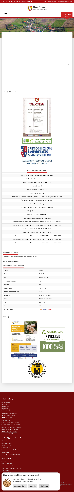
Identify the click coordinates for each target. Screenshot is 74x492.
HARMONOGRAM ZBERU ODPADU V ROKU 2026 (37, 182)
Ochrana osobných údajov (10, 434)
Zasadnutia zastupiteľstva (9, 413)
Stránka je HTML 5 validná (9, 432)
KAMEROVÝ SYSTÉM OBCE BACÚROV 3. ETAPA (37, 232)
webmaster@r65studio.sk (13, 450)
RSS (70, 2)
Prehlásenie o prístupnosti (10, 429)
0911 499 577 (16, 425)
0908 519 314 (8, 452)
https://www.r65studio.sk (12, 454)
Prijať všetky (44, 486)
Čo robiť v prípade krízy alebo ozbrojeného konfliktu (37, 200)
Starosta (4, 404)
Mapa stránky (6, 409)
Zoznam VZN (5, 406)
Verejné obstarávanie (8, 415)
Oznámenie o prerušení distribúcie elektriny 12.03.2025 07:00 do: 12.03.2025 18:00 (37, 225)
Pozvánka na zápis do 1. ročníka (37, 214)
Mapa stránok (61, 2)
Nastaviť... (32, 486)
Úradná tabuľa (50, 2)
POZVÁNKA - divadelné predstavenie (37, 179)
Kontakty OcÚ (6, 402)
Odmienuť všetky (20, 486)
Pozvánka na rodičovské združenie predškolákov (37, 218)
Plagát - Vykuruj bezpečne (37, 193)
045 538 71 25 (28, 2)
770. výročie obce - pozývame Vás (37, 211)
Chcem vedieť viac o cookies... (23, 481)
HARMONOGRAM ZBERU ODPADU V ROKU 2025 (37, 229)
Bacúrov (66, 15)
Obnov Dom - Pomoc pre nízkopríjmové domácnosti (37, 175)
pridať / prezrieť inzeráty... (11, 261)
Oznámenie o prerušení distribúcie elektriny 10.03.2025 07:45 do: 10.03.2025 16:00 (37, 222)
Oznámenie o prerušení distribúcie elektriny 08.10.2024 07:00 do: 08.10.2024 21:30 (37, 239)
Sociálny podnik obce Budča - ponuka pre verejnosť (37, 207)
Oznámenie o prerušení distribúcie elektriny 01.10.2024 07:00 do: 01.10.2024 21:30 (37, 243)
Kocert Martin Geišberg (37, 204)
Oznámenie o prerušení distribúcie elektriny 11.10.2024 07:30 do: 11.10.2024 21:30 (37, 236)
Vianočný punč (37, 186)
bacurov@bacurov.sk (13, 2)
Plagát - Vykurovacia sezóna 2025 (37, 189)
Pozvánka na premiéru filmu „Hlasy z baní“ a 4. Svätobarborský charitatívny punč (37, 197)
